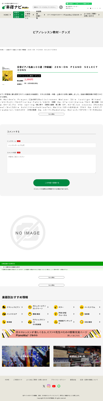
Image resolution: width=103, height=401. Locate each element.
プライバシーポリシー (58, 379)
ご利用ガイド (17, 379)
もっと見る (52, 114)
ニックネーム (13, 141)
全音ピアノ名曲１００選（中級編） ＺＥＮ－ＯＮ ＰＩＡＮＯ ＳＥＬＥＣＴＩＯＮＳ (57, 68)
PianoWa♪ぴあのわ (64, 14)
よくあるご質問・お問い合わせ (92, 14)
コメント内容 (13, 153)
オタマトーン (69, 8)
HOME (7, 14)
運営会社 (73, 379)
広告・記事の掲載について (89, 379)
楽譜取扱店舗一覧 (41, 14)
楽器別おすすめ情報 (18, 14)
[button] (88, 8)
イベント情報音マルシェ (30, 14)
